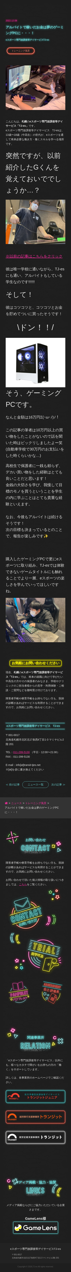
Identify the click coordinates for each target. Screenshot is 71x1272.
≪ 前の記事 (13, 784)
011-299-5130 (21, 752)
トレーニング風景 (21, 50)
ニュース (16, 803)
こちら (23, 884)
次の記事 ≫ (58, 784)
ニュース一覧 (36, 784)
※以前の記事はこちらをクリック (34, 256)
